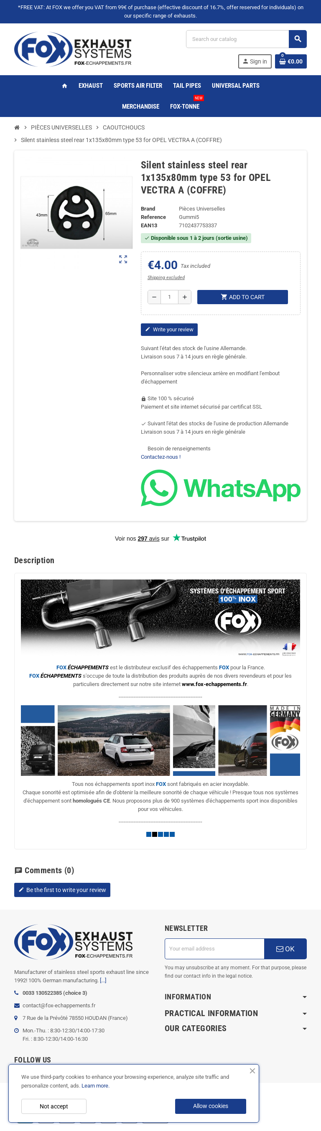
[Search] (246, 39)
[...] (103, 980)
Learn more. (96, 1086)
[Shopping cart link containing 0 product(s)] (291, 61)
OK (285, 949)
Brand (148, 209)
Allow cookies (210, 1106)
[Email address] (214, 948)
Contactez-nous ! (161, 457)
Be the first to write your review (62, 890)
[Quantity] (169, 297)
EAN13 (149, 225)
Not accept (54, 1106)
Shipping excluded (166, 277)
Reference (153, 217)
